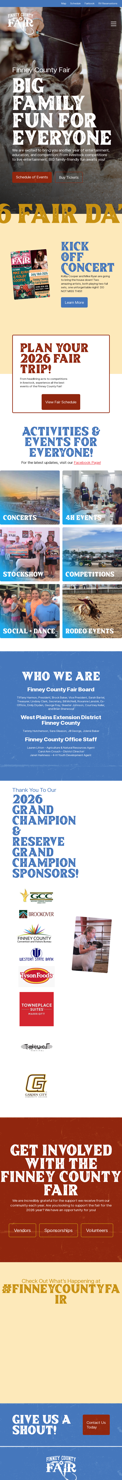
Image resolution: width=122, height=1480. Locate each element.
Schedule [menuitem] (75, 3)
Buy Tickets (69, 177)
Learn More (74, 302)
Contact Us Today (96, 1424)
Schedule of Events (32, 177)
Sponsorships (58, 1230)
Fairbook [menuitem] (90, 3)
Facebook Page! (87, 462)
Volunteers (97, 1230)
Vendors (22, 1230)
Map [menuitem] (63, 3)
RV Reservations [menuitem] (107, 3)
